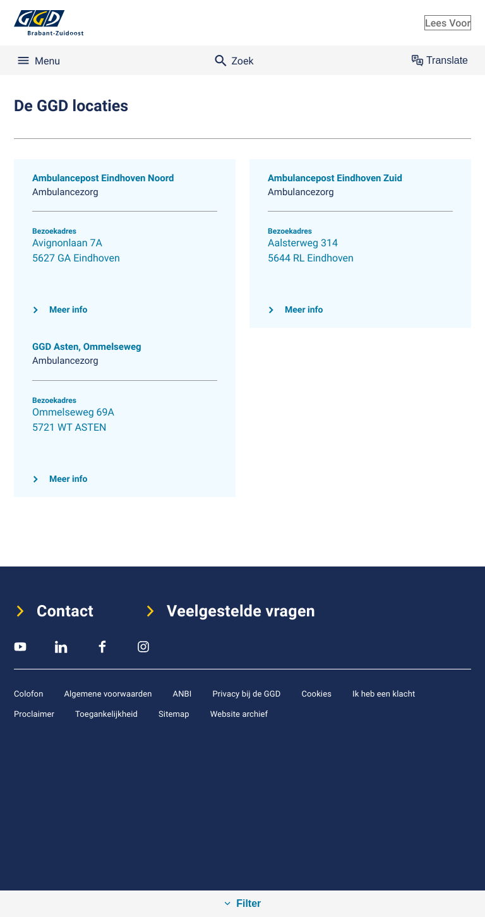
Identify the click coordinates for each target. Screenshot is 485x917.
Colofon (28, 693)
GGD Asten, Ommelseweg (86, 346)
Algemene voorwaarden (108, 693)
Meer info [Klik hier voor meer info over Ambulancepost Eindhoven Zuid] (304, 310)
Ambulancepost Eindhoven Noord (103, 178)
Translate (440, 60)
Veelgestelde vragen (241, 611)
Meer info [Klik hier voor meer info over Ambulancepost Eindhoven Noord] (68, 310)
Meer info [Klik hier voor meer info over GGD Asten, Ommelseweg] (68, 479)
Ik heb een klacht (383, 693)
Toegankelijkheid (106, 713)
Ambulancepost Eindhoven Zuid (335, 178)
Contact (65, 611)
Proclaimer (34, 713)
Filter (247, 903)
